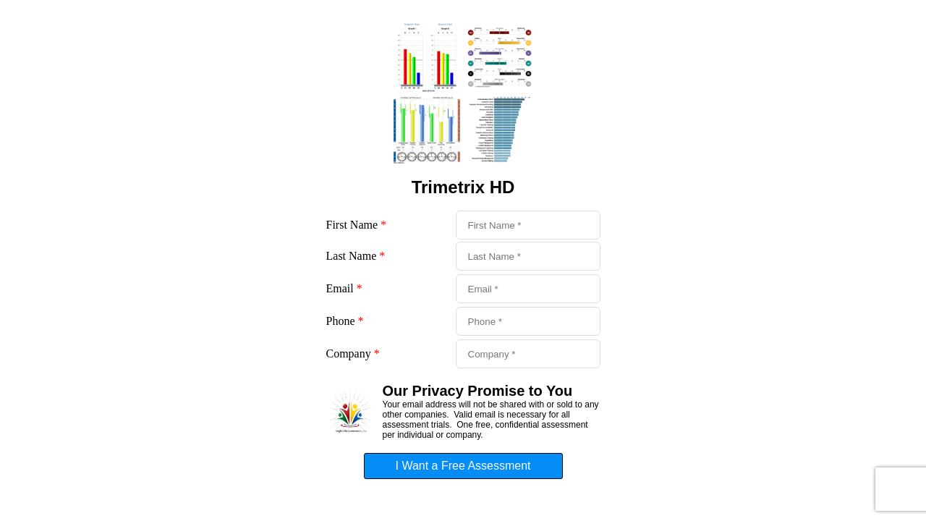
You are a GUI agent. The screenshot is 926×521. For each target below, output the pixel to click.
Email (344, 288)
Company (353, 353)
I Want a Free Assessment (462, 465)
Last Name (356, 256)
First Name (356, 225)
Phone (345, 321)
